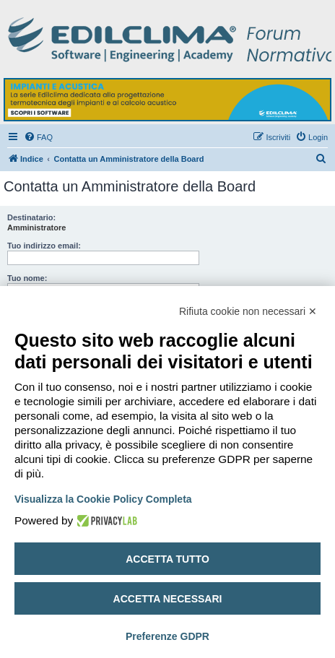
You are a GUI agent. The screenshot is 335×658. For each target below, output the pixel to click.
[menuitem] (38, 137)
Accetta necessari (167, 599)
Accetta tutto (167, 559)
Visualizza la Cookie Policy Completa (103, 499)
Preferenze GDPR (167, 636)
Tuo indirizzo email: (44, 245)
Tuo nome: (27, 278)
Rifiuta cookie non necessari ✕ (248, 311)
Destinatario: (31, 217)
